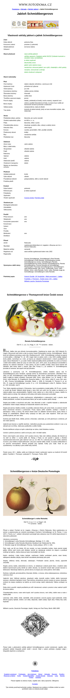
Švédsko (38, 677)
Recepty (54, 674)
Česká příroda (40, 676)
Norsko (62, 676)
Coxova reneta (29, 198)
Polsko (31, 677)
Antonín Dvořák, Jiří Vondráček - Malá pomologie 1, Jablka (43, 276)
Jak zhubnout (32, 674)
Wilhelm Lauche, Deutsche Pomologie (36, 281)
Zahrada (23, 9)
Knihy (19, 676)
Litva (56, 676)
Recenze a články (9, 676)
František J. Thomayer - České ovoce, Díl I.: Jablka (40, 279)
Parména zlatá (39, 198)
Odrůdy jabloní (33, 9)
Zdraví (40, 674)
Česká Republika (28, 676)
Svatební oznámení (10, 674)
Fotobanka (22, 674)
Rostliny (61, 674)
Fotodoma (15, 9)
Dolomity (50, 676)
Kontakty (35, 684)
